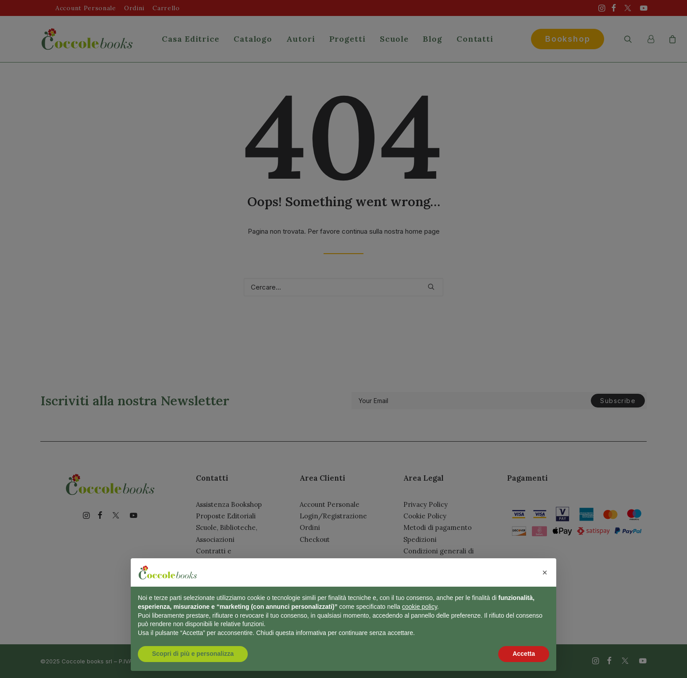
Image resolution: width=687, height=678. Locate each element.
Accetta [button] (523, 653)
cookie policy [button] (419, 606)
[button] (545, 572)
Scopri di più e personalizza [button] (193, 653)
